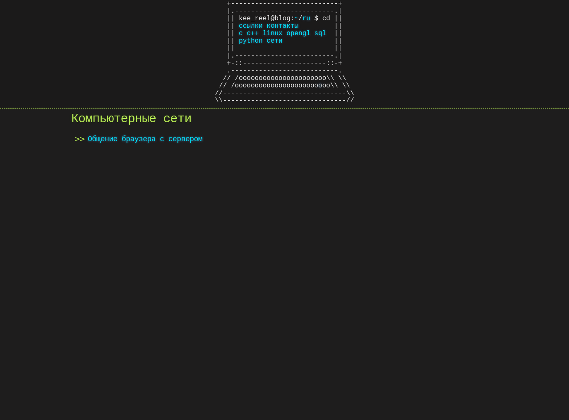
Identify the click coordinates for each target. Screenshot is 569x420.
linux (273, 41)
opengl (298, 41)
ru (306, 22)
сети (274, 50)
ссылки (251, 31)
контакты (282, 31)
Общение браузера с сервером (145, 165)
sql (321, 41)
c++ (253, 41)
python (251, 50)
